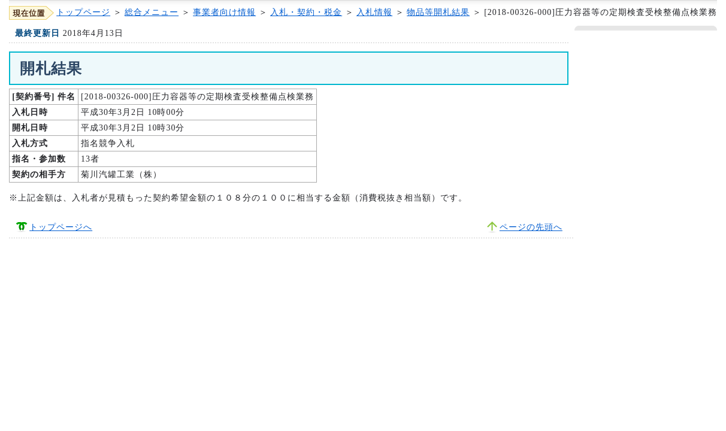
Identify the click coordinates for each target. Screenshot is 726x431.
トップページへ (60, 227)
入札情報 (374, 12)
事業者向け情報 (224, 12)
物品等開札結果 (438, 12)
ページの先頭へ (531, 227)
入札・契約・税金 (306, 12)
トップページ (83, 12)
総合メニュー (152, 12)
